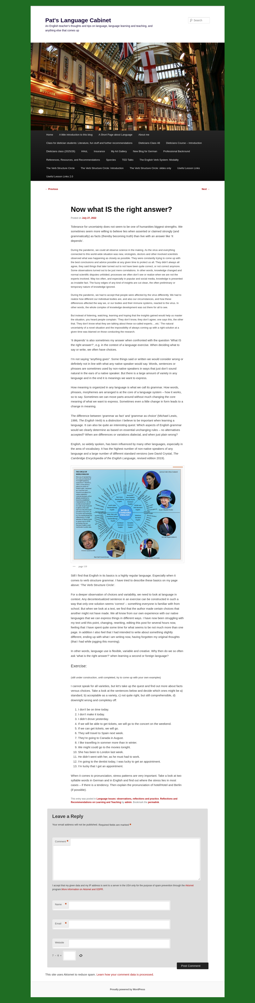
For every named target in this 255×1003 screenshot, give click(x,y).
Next (206, 189)
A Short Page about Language (115, 134)
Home (49, 134)
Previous (51, 189)
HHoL (84, 151)
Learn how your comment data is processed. (125, 974)
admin (128, 802)
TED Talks (127, 159)
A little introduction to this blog (75, 134)
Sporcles (111, 159)
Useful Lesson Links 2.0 (59, 176)
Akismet (189, 885)
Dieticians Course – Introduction (184, 143)
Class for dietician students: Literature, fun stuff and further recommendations (89, 143)
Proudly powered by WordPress (127, 989)
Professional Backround (176, 151)
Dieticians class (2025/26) (60, 151)
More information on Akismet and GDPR (82, 889)
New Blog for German (145, 151)
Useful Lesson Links (188, 168)
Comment (61, 841)
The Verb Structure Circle (60, 168)
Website (59, 942)
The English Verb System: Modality (159, 159)
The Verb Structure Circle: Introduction (102, 168)
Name (61, 904)
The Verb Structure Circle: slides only (150, 168)
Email (61, 924)
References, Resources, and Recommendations (73, 159)
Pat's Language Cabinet (78, 20)
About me (143, 134)
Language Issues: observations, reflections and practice (128, 798)
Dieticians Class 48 (149, 143)
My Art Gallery (119, 151)
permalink (153, 802)
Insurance (99, 151)
